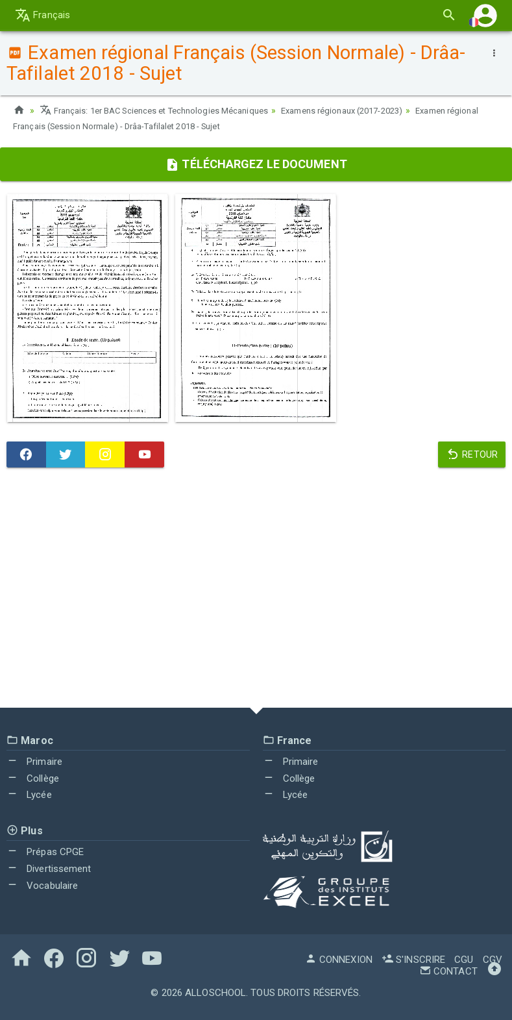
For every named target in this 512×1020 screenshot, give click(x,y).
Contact (448, 971)
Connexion (338, 959)
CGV (492, 959)
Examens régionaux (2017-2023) (368, 110)
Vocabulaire (42, 885)
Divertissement (48, 869)
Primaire (34, 761)
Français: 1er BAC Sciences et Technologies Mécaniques (163, 110)
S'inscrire (413, 959)
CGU (463, 959)
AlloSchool (215, 993)
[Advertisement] (256, 591)
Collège (32, 778)
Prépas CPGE (45, 852)
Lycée (29, 795)
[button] (485, 15)
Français (42, 15)
